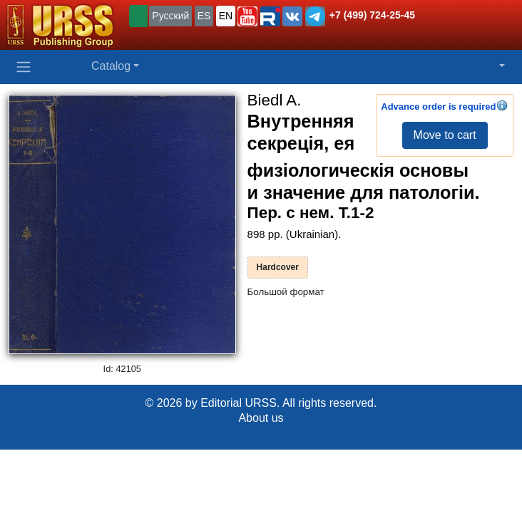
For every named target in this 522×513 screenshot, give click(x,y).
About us (260, 418)
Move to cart (445, 135)
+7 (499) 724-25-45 (372, 15)
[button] (247, 16)
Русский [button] (170, 15)
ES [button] (204, 15)
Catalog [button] (110, 66)
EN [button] (225, 15)
